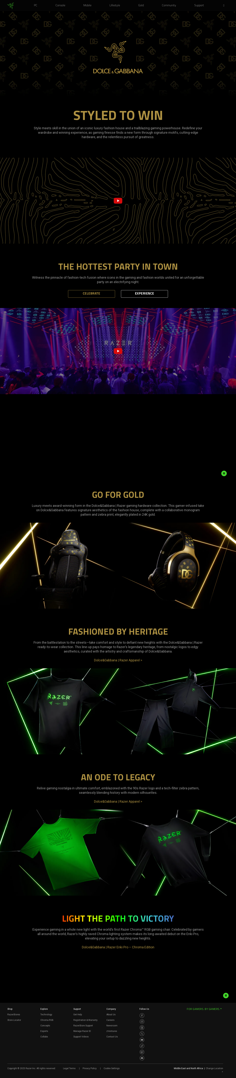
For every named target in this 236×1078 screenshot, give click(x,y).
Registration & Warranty (85, 1020)
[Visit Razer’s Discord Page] (142, 1058)
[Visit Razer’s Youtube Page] (142, 1039)
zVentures (111, 1031)
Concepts (45, 1025)
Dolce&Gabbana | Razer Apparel (118, 660)
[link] (10, 5)
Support (77, 1009)
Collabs (44, 1036)
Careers (110, 1020)
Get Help (77, 1014)
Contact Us (112, 1036)
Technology (46, 1014)
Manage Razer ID (82, 1031)
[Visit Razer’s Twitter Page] (142, 1033)
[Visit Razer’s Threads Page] (142, 1027)
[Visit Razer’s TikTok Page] (142, 1045)
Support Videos (81, 1036)
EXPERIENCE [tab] (144, 293)
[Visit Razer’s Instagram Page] (142, 1021)
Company (111, 1009)
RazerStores (13, 1014)
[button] (225, 6)
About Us (111, 1014)
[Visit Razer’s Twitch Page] (142, 1052)
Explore (44, 1009)
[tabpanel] (118, 276)
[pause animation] (224, 473)
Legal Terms (69, 1068)
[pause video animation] (226, 995)
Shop (9, 1009)
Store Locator (14, 1020)
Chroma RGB (46, 1020)
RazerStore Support (83, 1025)
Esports (44, 1031)
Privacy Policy (90, 1068)
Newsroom (111, 1025)
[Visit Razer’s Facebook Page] (142, 1015)
